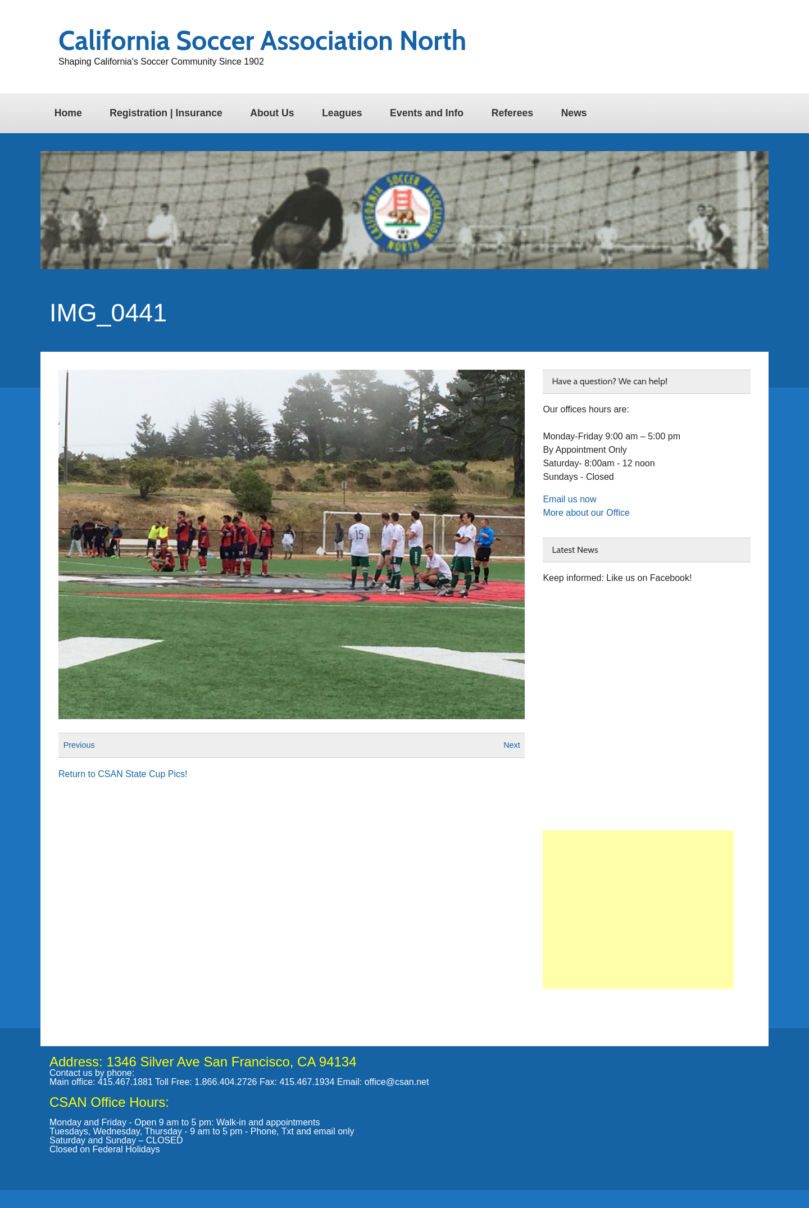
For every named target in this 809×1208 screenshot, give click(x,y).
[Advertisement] (638, 909)
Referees (512, 113)
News (574, 113)
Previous (79, 745)
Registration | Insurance (166, 113)
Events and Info (426, 113)
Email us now (569, 499)
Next (511, 745)
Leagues (342, 113)
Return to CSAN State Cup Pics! (122, 774)
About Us (272, 113)
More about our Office (586, 512)
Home (68, 113)
